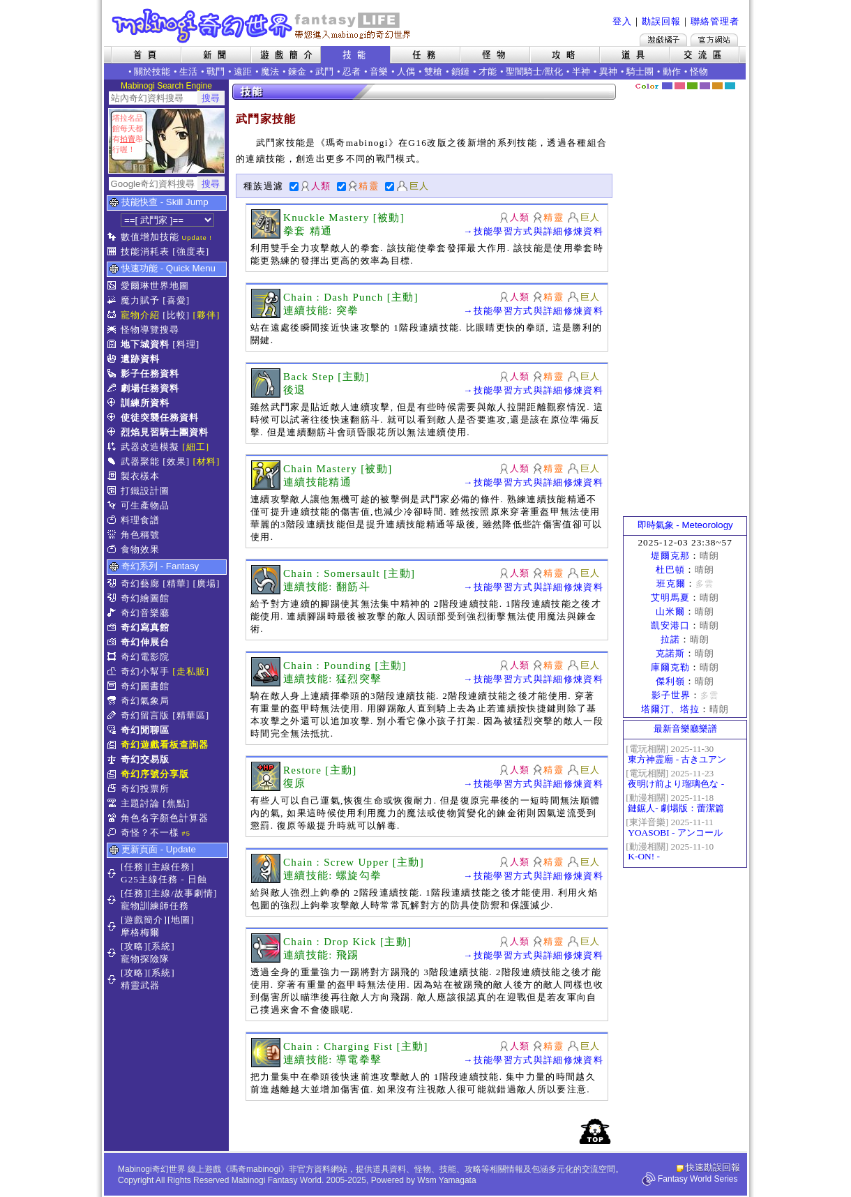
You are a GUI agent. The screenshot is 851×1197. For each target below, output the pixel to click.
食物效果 (140, 549)
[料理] (185, 344)
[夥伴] (206, 315)
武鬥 (324, 71)
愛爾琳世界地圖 (155, 285)
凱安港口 (670, 625)
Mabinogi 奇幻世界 (262, 26)
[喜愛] (176, 300)
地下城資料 (145, 344)
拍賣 (127, 139)
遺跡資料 (140, 359)
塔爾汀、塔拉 (670, 709)
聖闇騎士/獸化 (534, 71)
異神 (608, 71)
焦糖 (717, 85)
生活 (188, 71)
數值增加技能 (150, 237)
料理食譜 (140, 520)
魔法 (270, 71)
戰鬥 (215, 71)
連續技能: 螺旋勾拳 (332, 875)
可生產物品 (145, 505)
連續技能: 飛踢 (321, 955)
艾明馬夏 (670, 597)
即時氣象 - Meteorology (685, 525)
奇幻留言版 (145, 715)
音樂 (379, 71)
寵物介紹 (140, 315)
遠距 (243, 71)
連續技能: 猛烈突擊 (332, 678)
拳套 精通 (307, 230)
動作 (672, 71)
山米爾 (670, 611)
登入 (622, 21)
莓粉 (680, 85)
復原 (294, 783)
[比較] (176, 315)
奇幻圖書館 (145, 686)
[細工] (195, 447)
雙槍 (433, 71)
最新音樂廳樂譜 (685, 728)
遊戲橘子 (663, 39)
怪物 (699, 71)
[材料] (206, 461)
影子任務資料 (150, 373)
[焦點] (176, 803)
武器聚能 (140, 461)
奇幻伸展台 (145, 642)
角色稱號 (140, 534)
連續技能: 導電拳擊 (332, 1059)
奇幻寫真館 (145, 627)
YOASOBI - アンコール (675, 832)
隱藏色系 (738, 81)
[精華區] (190, 715)
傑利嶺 (670, 681)
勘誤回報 (661, 21)
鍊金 (297, 71)
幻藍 (667, 85)
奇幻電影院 (145, 657)
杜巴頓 (670, 569)
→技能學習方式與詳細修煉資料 (533, 231)
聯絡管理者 (715, 21)
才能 (488, 71)
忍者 (351, 71)
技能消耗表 (145, 251)
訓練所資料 (145, 403)
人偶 (406, 71)
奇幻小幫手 (145, 671)
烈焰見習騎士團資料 (165, 432)
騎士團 (640, 71)
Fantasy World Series (698, 1179)
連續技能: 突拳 (321, 310)
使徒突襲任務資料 (160, 417)
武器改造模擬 (150, 447)
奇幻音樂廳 (145, 613)
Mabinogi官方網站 (714, 39)
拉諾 (670, 639)
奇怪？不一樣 (150, 832)
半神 (581, 71)
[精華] (176, 583)
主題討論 (140, 803)
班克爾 (671, 583)
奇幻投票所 (145, 788)
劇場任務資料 (150, 388)
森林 (692, 85)
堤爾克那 (670, 555)
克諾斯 (670, 653)
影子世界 (671, 695)
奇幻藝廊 (140, 583)
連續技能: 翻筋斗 (326, 586)
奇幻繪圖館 (145, 598)
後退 (294, 390)
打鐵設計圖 (145, 490)
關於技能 (152, 71)
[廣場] (206, 583)
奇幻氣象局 (145, 700)
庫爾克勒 (670, 667)
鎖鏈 (460, 71)
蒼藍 (730, 85)
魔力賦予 (140, 300)
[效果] (176, 461)
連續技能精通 (317, 482)
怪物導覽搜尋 (150, 329)
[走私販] (190, 671)
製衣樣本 (140, 476)
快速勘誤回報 (713, 1167)
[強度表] (190, 251)
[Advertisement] (685, 303)
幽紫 (705, 85)
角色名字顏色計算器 (165, 818)
